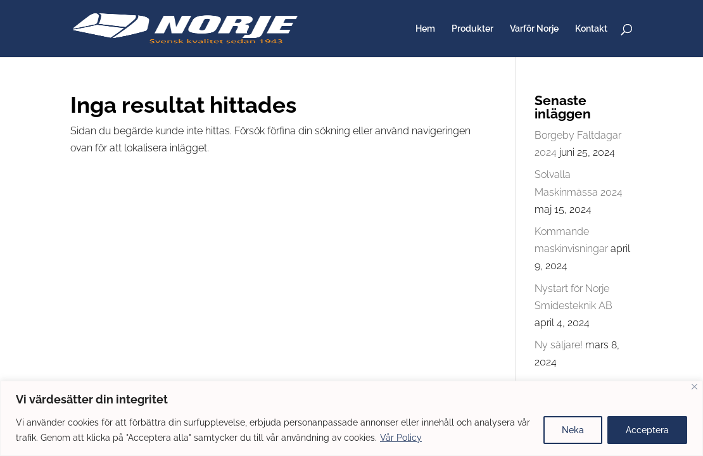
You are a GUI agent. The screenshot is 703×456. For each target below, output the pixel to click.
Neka (573, 430)
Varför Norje (534, 29)
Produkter (472, 29)
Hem (425, 29)
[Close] (694, 387)
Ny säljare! (559, 345)
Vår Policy (401, 438)
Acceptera (647, 430)
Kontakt (591, 29)
